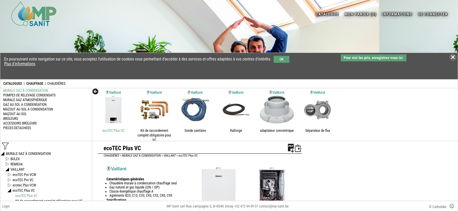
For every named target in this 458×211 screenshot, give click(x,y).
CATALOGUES (12, 84)
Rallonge (236, 131)
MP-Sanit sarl (176, 206)
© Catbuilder (438, 207)
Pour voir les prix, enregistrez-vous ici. (373, 58)
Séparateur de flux (317, 131)
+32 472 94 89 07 (246, 206)
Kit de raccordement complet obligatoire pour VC (154, 135)
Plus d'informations (19, 63)
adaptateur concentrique (277, 131)
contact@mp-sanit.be (274, 206)
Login (6, 206)
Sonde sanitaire (195, 131)
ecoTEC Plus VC (113, 131)
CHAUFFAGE (34, 84)
